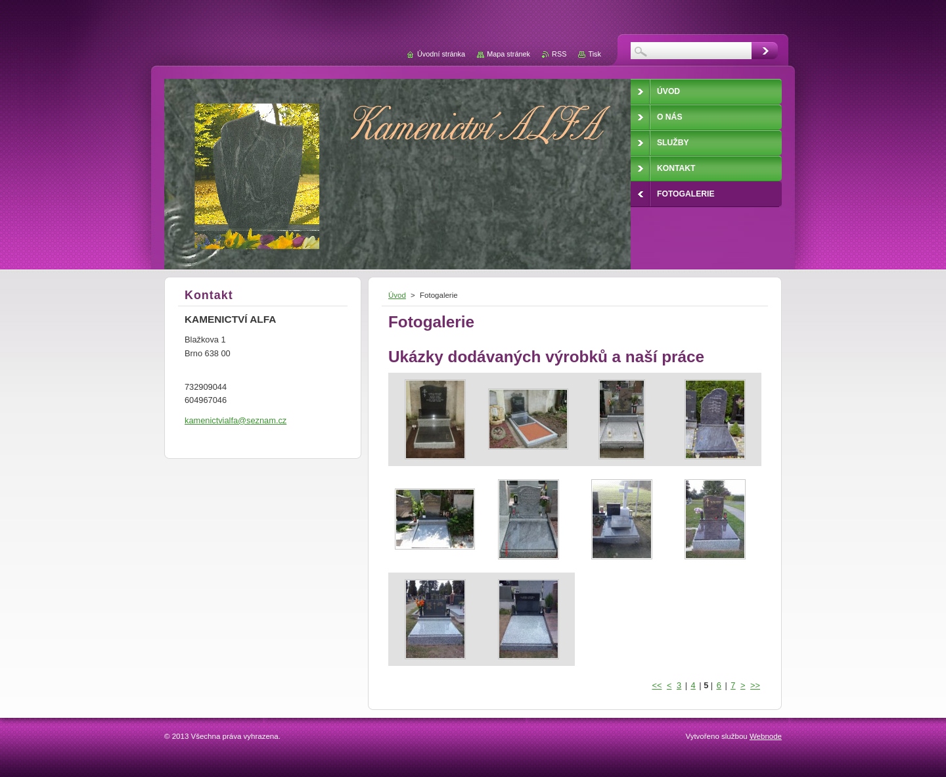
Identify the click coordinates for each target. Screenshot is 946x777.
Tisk (594, 54)
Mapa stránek (508, 54)
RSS (559, 54)
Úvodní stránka (441, 54)
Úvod (397, 295)
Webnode (766, 736)
